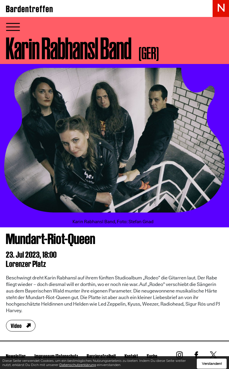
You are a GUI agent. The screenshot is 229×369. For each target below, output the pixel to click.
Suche (152, 356)
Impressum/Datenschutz (56, 356)
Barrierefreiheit (101, 356)
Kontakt (131, 356)
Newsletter (16, 356)
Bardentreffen (29, 9)
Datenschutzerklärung (77, 366)
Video (16, 325)
